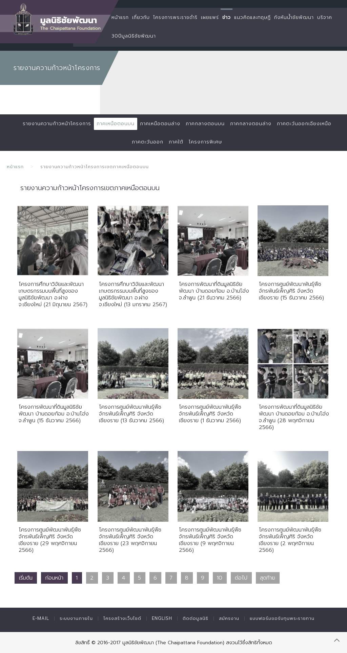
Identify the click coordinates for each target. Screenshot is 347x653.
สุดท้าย (267, 578)
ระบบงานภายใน (76, 618)
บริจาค (324, 17)
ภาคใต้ (176, 141)
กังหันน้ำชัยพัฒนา (294, 17)
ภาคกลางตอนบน (205, 123)
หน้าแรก (120, 17)
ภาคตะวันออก (147, 141)
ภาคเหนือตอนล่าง (160, 123)
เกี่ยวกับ (141, 17)
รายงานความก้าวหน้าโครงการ (57, 123)
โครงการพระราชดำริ (175, 17)
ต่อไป (241, 578)
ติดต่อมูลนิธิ (195, 618)
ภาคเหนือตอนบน (116, 123)
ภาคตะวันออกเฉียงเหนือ (304, 123)
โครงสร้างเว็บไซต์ (122, 618)
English (162, 618)
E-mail (41, 618)
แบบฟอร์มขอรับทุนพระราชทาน (282, 618)
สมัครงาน (229, 618)
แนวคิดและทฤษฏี (252, 17)
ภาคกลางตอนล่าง (250, 123)
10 (219, 578)
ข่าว (226, 17)
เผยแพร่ (210, 17)
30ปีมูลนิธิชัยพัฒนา (133, 36)
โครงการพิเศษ (205, 141)
